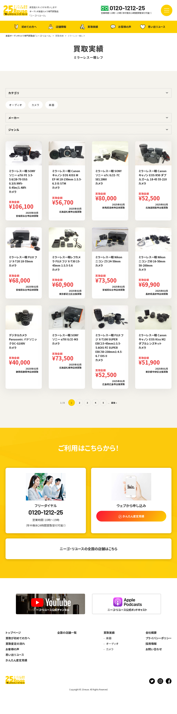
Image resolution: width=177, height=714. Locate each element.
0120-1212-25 (45, 512)
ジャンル (13, 130)
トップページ (13, 632)
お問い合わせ (154, 649)
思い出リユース (152, 27)
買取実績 (88, 26)
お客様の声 (120, 26)
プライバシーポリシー (158, 638)
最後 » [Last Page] (114, 402)
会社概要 (151, 632)
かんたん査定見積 (16, 660)
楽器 (51, 105)
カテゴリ (13, 93)
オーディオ (15, 105)
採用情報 (151, 643)
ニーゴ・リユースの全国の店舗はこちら (88, 548)
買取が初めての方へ (18, 638)
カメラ (35, 105)
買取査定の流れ (15, 643)
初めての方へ (25, 26)
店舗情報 (56, 26)
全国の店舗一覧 (67, 632)
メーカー (13, 118)
